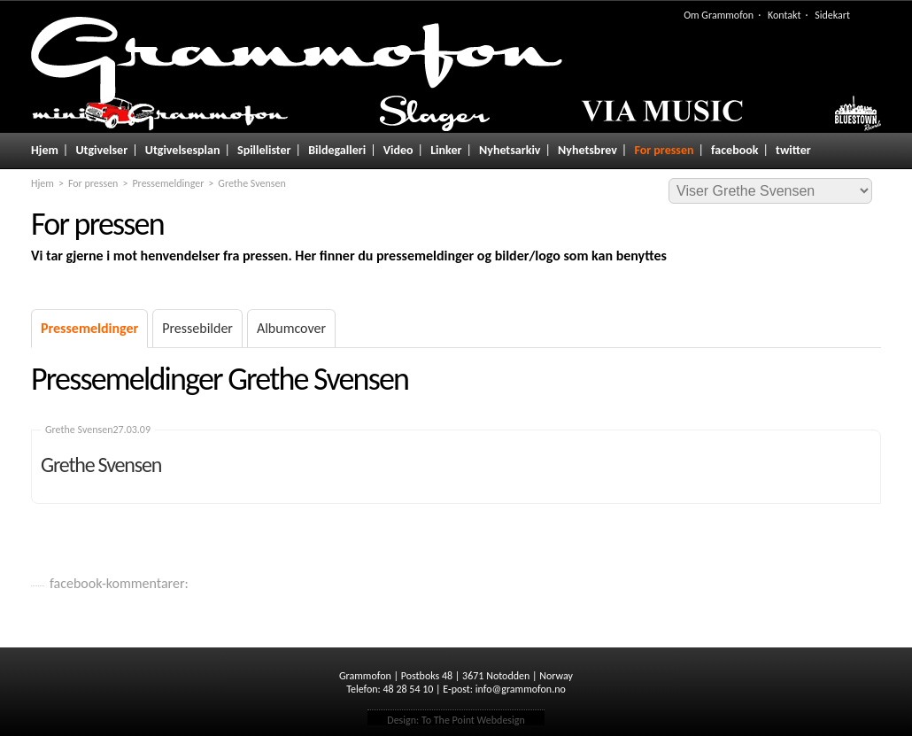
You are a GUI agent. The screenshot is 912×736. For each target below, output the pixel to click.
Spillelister (264, 150)
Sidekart (832, 15)
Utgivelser (101, 150)
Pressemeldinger (168, 183)
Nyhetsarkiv (509, 150)
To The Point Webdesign (473, 720)
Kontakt (784, 15)
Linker (445, 150)
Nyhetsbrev (587, 150)
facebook (734, 150)
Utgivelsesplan (182, 150)
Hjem (44, 150)
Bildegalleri (337, 150)
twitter (793, 150)
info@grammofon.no (520, 689)
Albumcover (291, 328)
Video (398, 150)
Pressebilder (197, 328)
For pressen (663, 150)
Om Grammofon (719, 15)
